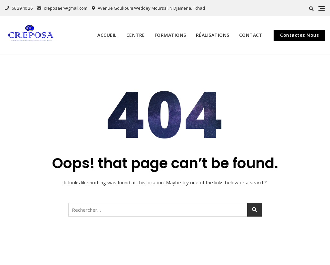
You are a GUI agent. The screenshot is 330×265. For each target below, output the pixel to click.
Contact (251, 35)
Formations (170, 35)
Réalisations (212, 35)
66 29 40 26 (19, 8)
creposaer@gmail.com (62, 8)
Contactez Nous (299, 35)
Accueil (107, 35)
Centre (135, 35)
